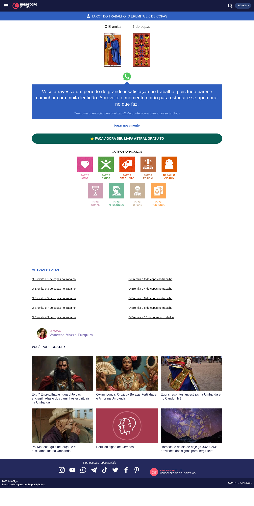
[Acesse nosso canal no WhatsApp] (83, 470)
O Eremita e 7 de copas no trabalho (54, 307)
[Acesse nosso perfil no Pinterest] (136, 470)
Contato (234, 483)
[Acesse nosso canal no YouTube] (72, 470)
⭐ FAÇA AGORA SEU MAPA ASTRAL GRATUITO (127, 138)
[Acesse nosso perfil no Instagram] (61, 470)
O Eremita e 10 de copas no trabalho (151, 317)
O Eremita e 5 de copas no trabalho (54, 298)
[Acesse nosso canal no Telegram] (93, 470)
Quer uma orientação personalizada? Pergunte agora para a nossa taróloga (127, 113)
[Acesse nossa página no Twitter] (115, 470)
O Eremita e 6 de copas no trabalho (150, 298)
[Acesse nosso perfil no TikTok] (104, 470)
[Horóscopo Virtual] (67, 6)
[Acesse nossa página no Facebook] (126, 470)
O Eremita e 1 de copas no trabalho (54, 279)
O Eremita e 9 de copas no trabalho (54, 317)
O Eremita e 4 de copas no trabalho (150, 288)
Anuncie (246, 483)
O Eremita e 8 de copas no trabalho (150, 307)
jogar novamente (127, 125)
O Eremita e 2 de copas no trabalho (150, 279)
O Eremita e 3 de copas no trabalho (54, 288)
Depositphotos (36, 484)
